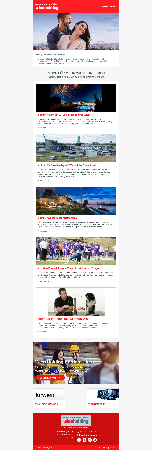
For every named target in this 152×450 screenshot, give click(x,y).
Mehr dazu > (43, 128)
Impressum (103, 448)
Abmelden (113, 448)
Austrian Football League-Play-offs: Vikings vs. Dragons (69, 268)
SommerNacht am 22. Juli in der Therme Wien (64, 115)
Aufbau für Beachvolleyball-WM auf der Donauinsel (67, 165)
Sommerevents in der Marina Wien (57, 218)
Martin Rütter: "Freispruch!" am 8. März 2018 (63, 319)
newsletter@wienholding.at (90, 435)
